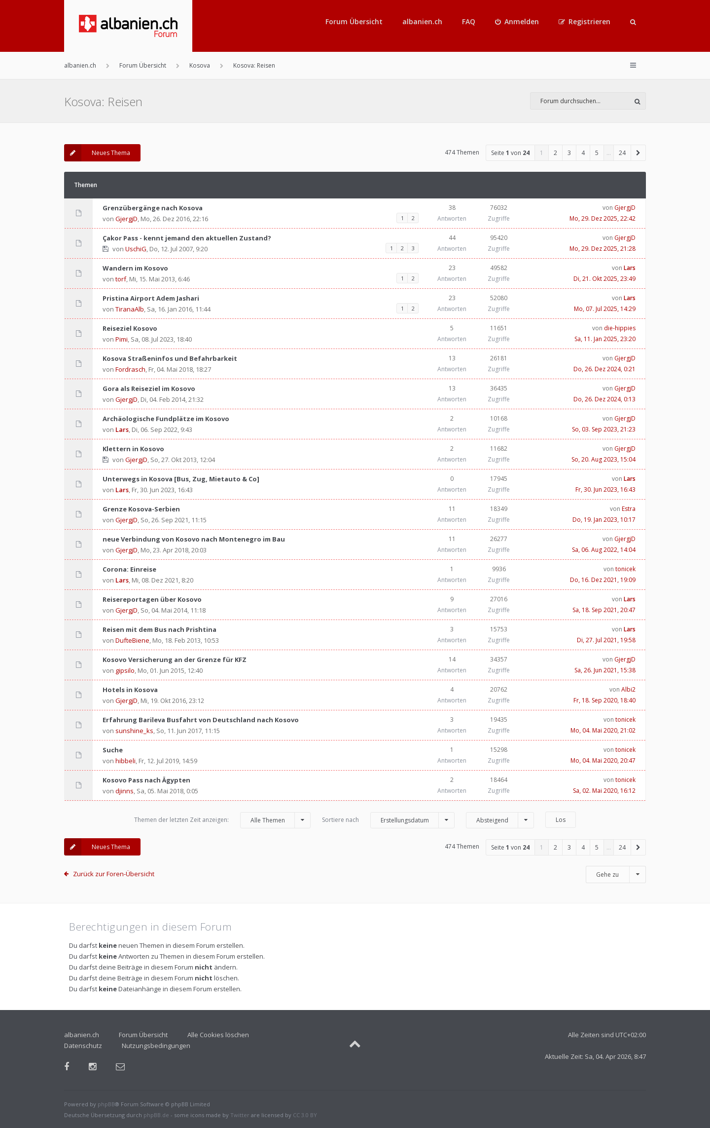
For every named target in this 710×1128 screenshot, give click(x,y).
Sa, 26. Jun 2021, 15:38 (605, 670)
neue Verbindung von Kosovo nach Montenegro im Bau (194, 539)
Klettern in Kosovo (133, 448)
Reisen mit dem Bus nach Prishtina (159, 629)
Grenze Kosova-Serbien (141, 509)
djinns (124, 790)
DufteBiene (132, 640)
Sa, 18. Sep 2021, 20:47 (604, 610)
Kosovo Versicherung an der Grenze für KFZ (175, 659)
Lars (630, 268)
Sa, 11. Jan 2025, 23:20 (605, 339)
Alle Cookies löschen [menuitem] (218, 1034)
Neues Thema (97, 152)
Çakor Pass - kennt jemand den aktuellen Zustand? (187, 237)
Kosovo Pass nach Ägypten (146, 780)
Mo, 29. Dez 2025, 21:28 (602, 248)
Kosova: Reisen (103, 101)
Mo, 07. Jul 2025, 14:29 (605, 309)
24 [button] (622, 153)
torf (120, 278)
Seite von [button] (510, 153)
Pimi (121, 339)
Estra (629, 509)
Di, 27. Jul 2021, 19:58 (606, 640)
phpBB (106, 1104)
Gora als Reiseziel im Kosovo (149, 388)
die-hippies (620, 328)
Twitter (239, 1115)
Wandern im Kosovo (135, 268)
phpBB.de (156, 1115)
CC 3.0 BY (305, 1115)
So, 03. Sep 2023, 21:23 (604, 429)
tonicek (625, 569)
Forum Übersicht (354, 21)
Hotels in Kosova (130, 689)
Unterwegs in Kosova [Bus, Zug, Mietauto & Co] (181, 478)
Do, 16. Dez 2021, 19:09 (603, 580)
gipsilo (125, 670)
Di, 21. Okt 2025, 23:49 (604, 278)
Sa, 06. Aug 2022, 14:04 (604, 549)
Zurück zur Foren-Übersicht (113, 873)
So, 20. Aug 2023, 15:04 (603, 459)
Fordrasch (130, 369)
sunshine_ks (134, 730)
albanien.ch (422, 21)
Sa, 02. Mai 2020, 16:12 (604, 790)
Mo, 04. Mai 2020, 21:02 (603, 730)
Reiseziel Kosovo (130, 328)
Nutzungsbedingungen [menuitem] (156, 1045)
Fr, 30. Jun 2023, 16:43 (605, 489)
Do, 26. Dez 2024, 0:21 (604, 369)
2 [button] (555, 153)
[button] (638, 153)
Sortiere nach (388, 820)
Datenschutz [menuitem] (83, 1045)
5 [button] (597, 153)
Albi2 (628, 689)
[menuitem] (517, 21)
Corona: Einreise (129, 569)
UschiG (135, 248)
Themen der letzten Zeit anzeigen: (222, 820)
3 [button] (569, 153)
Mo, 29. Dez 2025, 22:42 (602, 218)
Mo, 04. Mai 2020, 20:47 (603, 760)
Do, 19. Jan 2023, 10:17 (604, 519)
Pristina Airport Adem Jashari (151, 298)
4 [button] (583, 153)
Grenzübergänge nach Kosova (153, 207)
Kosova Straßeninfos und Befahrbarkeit (170, 358)
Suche (113, 749)
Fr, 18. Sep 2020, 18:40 (604, 700)
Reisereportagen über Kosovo (152, 599)
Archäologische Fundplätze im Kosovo (166, 418)
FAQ (468, 21)
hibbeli (125, 760)
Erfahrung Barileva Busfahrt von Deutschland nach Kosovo (201, 719)
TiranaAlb (129, 309)
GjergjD (126, 218)
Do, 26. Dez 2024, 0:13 (604, 399)
